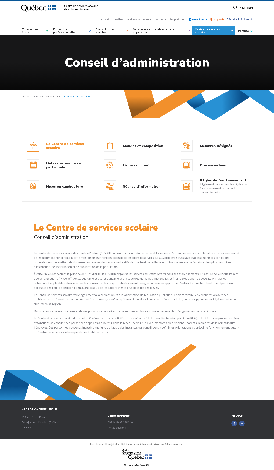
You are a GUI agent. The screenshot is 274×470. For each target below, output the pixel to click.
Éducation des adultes (105, 31)
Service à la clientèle (138, 19)
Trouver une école (30, 31)
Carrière (118, 19)
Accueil (105, 19)
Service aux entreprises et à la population (153, 31)
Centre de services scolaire (207, 31)
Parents (243, 31)
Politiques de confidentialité (136, 444)
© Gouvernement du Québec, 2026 (137, 465)
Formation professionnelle (64, 31)
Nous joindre (246, 7)
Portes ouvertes (117, 427)
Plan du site (96, 444)
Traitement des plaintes (169, 19)
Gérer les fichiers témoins (168, 444)
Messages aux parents (120, 421)
